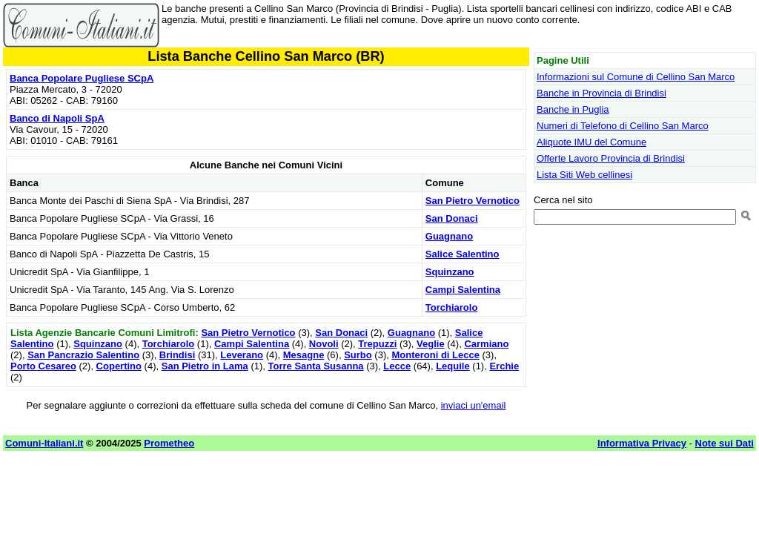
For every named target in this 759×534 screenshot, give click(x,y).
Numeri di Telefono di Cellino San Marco (623, 125)
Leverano (241, 354)
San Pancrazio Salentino (83, 354)
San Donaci (451, 218)
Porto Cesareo (43, 366)
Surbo (358, 354)
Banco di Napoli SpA (57, 118)
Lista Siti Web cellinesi (584, 174)
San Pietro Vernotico (472, 200)
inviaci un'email (473, 405)
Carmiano (486, 343)
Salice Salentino (462, 254)
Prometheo (169, 443)
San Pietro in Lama (205, 366)
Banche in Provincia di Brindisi (601, 93)
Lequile (453, 366)
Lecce (397, 366)
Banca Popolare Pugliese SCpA (81, 78)
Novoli (324, 343)
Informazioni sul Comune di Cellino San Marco (636, 76)
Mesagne (304, 354)
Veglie (431, 343)
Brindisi (177, 354)
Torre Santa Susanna (316, 366)
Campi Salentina (462, 289)
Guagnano (449, 236)
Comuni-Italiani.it (44, 443)
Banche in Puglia (573, 109)
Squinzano (449, 271)
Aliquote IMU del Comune (591, 142)
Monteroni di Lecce (435, 354)
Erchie (504, 366)
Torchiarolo (451, 307)
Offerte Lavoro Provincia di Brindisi (611, 158)
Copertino (119, 366)
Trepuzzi (377, 343)
